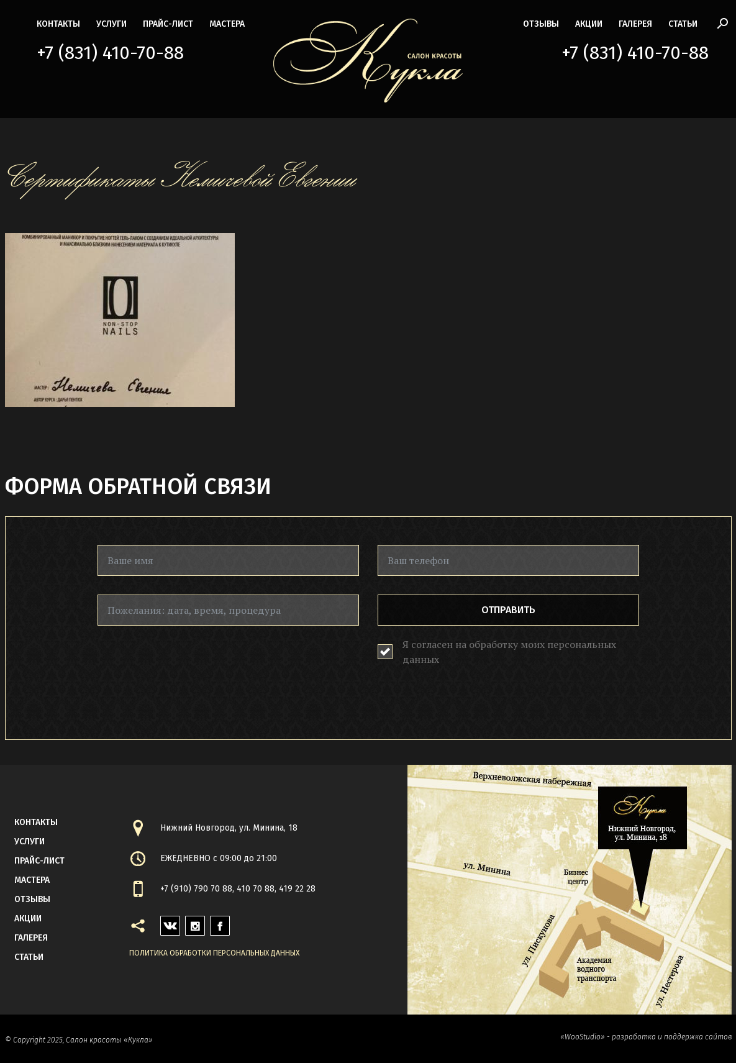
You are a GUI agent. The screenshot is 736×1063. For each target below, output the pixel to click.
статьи (682, 24)
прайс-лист (168, 24)
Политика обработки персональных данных (214, 953)
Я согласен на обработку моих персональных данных (509, 651)
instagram (195, 922)
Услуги (111, 24)
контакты (58, 24)
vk (165, 922)
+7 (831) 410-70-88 (110, 53)
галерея (635, 24)
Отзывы (541, 24)
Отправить (508, 610)
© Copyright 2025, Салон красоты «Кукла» (79, 1040)
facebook (220, 922)
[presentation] (192, 668)
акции (588, 24)
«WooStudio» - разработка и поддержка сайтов (646, 1037)
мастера (227, 24)
